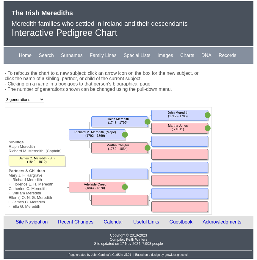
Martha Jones (178, 125)
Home (25, 55)
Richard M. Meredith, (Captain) (35, 151)
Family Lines (103, 55)
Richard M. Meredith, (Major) (95, 132)
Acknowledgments (222, 221)
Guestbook (181, 221)
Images (165, 55)
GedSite (117, 254)
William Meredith (26, 193)
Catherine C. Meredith (27, 188)
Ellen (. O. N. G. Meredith (30, 197)
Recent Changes (75, 221)
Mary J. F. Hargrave (25, 175)
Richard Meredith (27, 179)
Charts (187, 55)
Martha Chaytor (117, 145)
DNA (206, 55)
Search (46, 55)
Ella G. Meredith (26, 206)
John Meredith (177, 112)
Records (227, 55)
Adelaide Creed (95, 184)
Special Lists (137, 55)
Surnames (72, 55)
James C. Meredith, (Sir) (36, 158)
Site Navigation (32, 221)
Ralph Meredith (22, 146)
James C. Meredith (28, 202)
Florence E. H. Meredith (32, 184)
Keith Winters (136, 239)
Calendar (113, 221)
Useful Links (146, 221)
